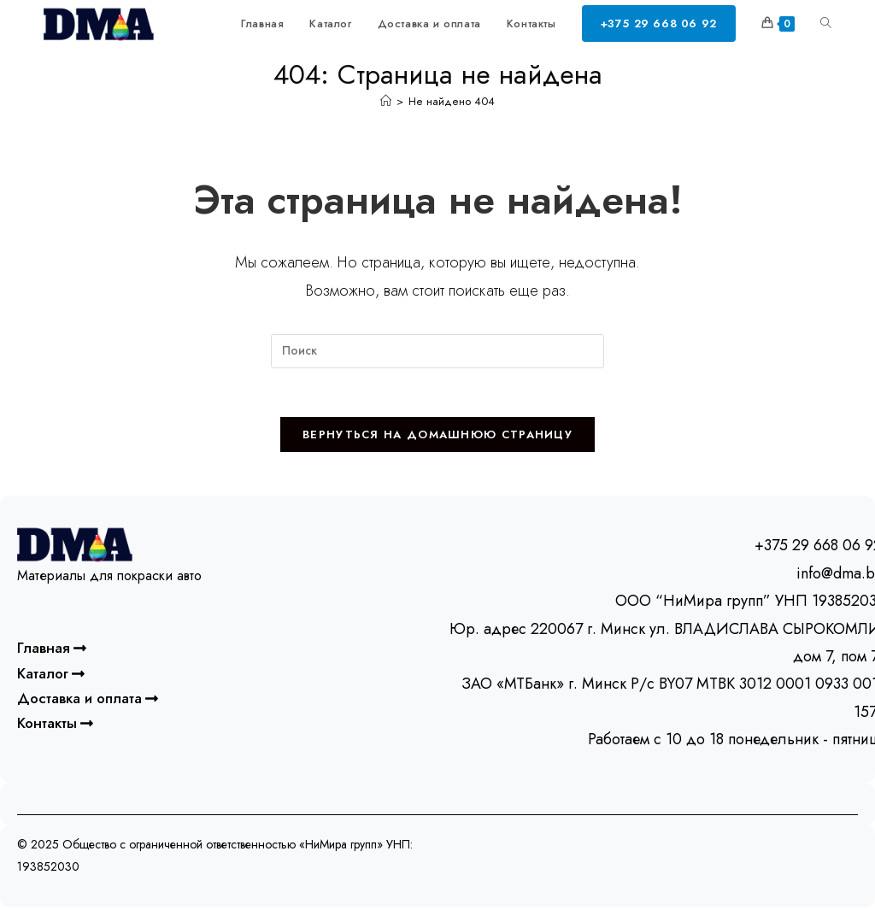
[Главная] (385, 101)
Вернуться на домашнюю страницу (437, 438)
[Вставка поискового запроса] (437, 351)
